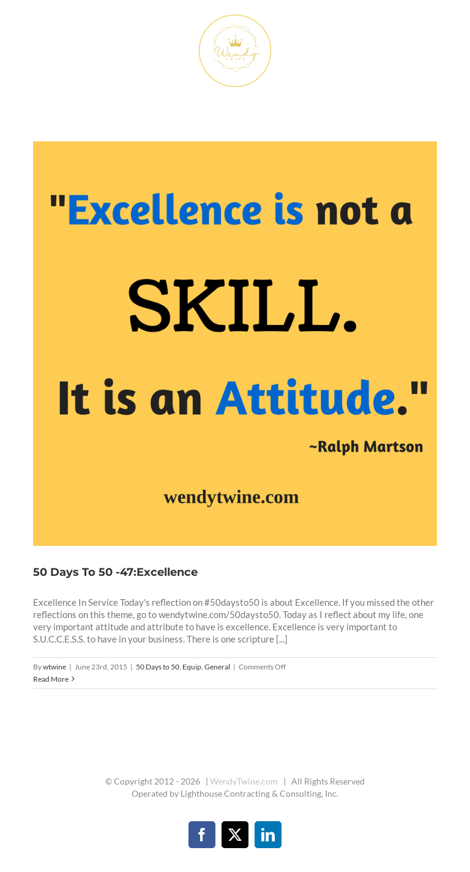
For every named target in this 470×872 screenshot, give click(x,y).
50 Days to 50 (157, 666)
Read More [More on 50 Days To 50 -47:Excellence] (51, 679)
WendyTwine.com (244, 781)
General (217, 666)
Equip (191, 666)
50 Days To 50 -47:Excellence (115, 572)
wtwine (54, 666)
